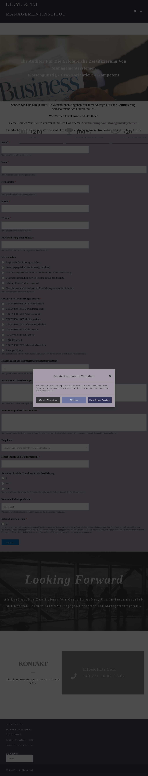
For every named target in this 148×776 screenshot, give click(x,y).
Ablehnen (74, 400)
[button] (110, 376)
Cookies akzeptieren (48, 400)
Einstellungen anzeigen (99, 400)
